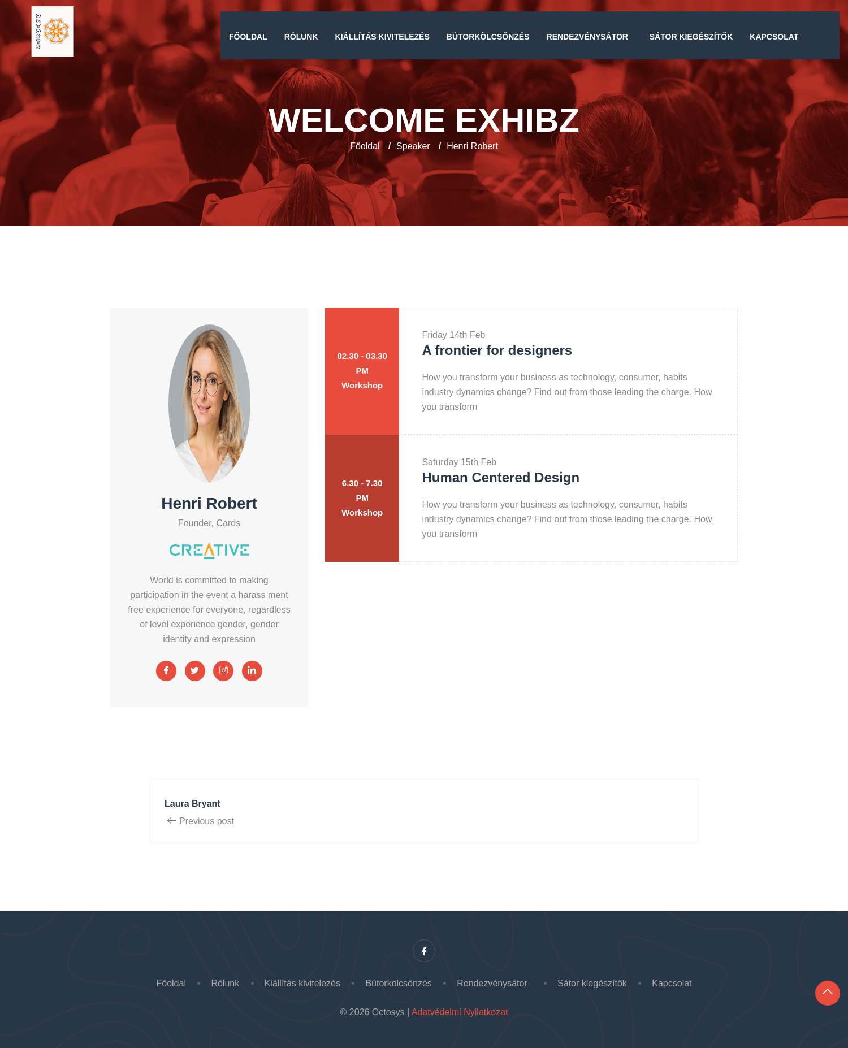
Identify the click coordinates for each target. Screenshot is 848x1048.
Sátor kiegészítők (691, 36)
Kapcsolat (774, 36)
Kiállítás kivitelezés (382, 36)
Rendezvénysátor (590, 36)
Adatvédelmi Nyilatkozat (460, 1012)
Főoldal (248, 36)
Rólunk (301, 36)
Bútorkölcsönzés (488, 36)
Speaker (413, 146)
